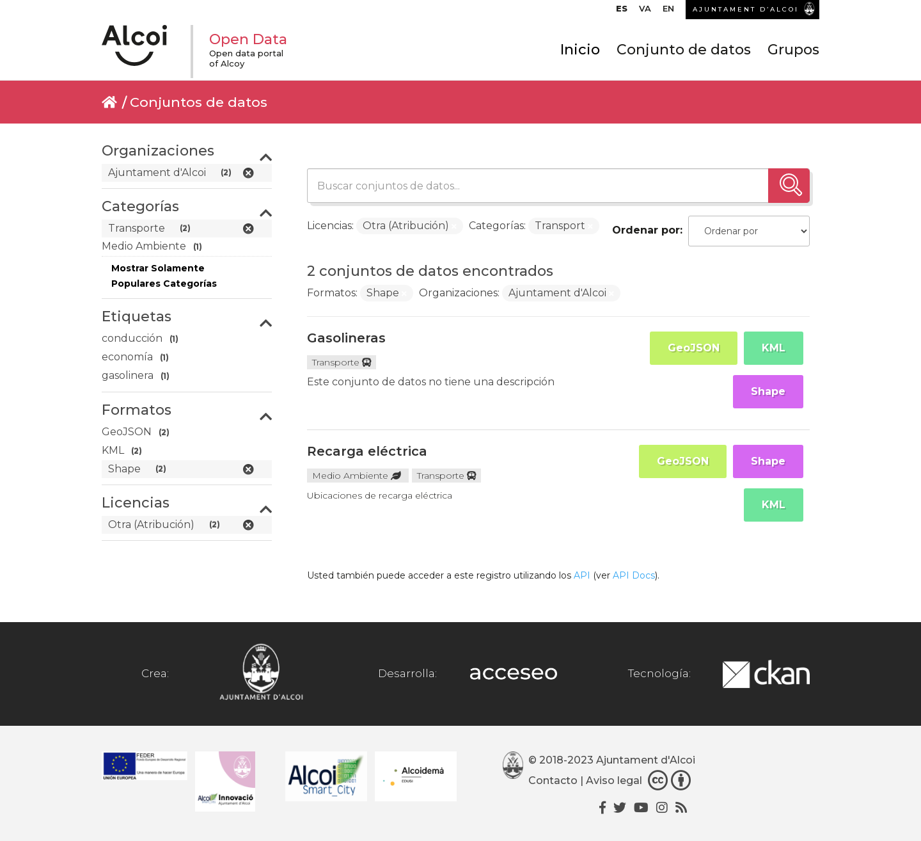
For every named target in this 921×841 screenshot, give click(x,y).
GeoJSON (694, 348)
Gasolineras (346, 338)
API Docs (634, 575)
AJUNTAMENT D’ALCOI (746, 9)
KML (773, 348)
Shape (768, 391)
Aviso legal (614, 780)
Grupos (793, 49)
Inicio (580, 49)
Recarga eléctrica (367, 451)
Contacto (553, 780)
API (582, 575)
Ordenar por (646, 230)
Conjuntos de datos (198, 102)
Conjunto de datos (684, 49)
